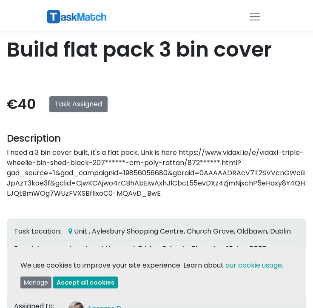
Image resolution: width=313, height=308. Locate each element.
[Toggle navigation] (254, 17)
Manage (36, 282)
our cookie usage (253, 265)
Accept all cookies (85, 282)
